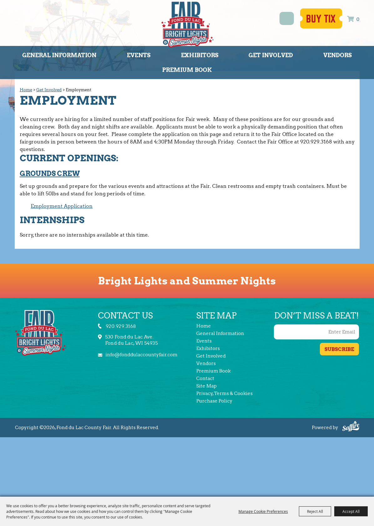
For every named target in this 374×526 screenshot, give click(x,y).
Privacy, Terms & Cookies (224, 393)
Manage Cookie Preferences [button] (263, 511)
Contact (205, 378)
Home (26, 90)
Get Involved (270, 55)
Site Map (206, 386)
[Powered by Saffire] (350, 426)
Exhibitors (199, 55)
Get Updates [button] (339, 349)
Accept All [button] (351, 511)
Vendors (337, 55)
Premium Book (187, 69)
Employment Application (62, 206)
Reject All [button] (315, 511)
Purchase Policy (214, 401)
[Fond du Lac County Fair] (187, 24)
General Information (59, 55)
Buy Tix (321, 19)
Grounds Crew (50, 173)
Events (139, 55)
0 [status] (357, 19)
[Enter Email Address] (316, 331)
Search (287, 18)
